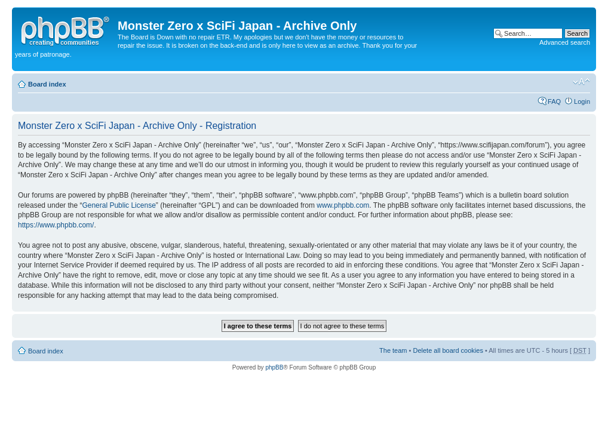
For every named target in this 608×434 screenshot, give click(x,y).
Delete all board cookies (448, 350)
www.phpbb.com (343, 205)
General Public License (118, 205)
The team (393, 350)
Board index (47, 84)
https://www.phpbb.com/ (56, 225)
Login (582, 101)
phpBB (274, 367)
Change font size (581, 81)
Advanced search (564, 42)
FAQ (554, 101)
